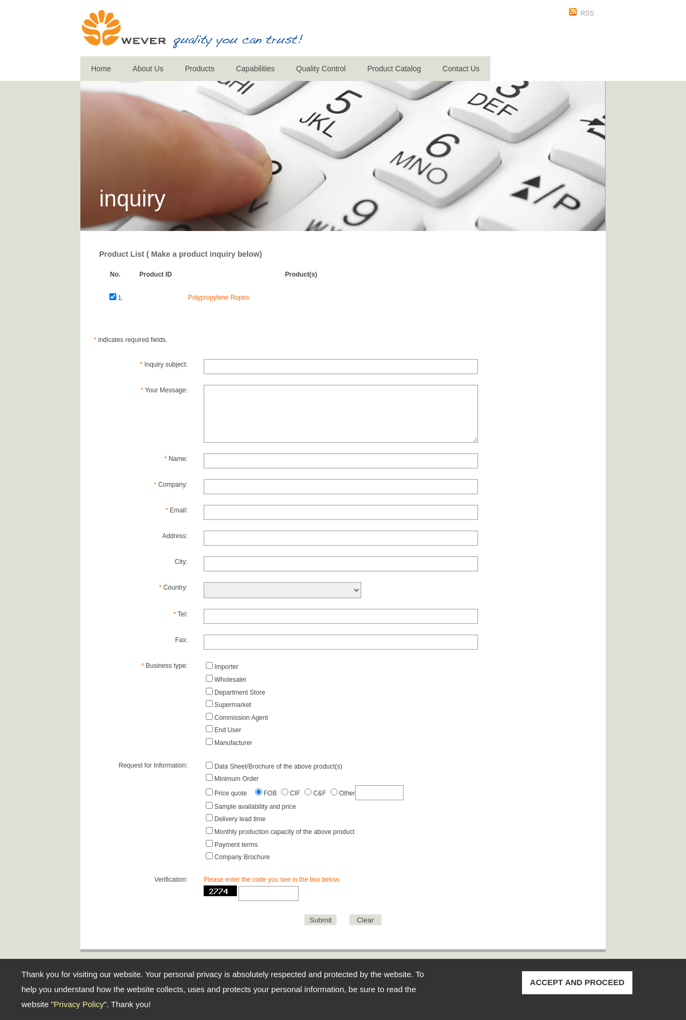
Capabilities (255, 68)
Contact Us (461, 68)
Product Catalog (394, 68)
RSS (587, 13)
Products (199, 68)
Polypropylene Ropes (218, 297)
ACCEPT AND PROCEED (577, 982)
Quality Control (321, 68)
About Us (147, 68)
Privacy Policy (78, 1004)
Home (101, 68)
